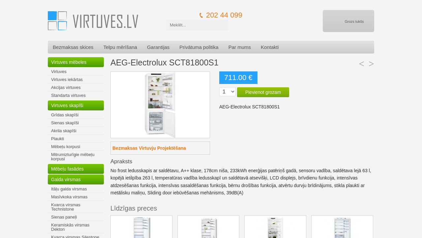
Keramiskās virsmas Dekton (70, 227)
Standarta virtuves (68, 95)
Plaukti (57, 138)
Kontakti (270, 47)
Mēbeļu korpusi (65, 146)
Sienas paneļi (64, 217)
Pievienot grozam (263, 92)
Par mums (239, 47)
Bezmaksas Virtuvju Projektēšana (149, 148)
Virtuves (59, 71)
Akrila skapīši (63, 130)
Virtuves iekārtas (67, 79)
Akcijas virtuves (66, 87)
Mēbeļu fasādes (67, 169)
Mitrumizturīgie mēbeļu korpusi (73, 156)
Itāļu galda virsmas (69, 188)
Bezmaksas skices (73, 47)
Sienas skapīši (65, 122)
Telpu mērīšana (120, 47)
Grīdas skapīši (64, 114)
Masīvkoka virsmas (69, 196)
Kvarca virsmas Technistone (65, 207)
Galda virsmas (65, 179)
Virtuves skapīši (67, 105)
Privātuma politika (198, 47)
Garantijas (158, 47)
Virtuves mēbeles (68, 62)
